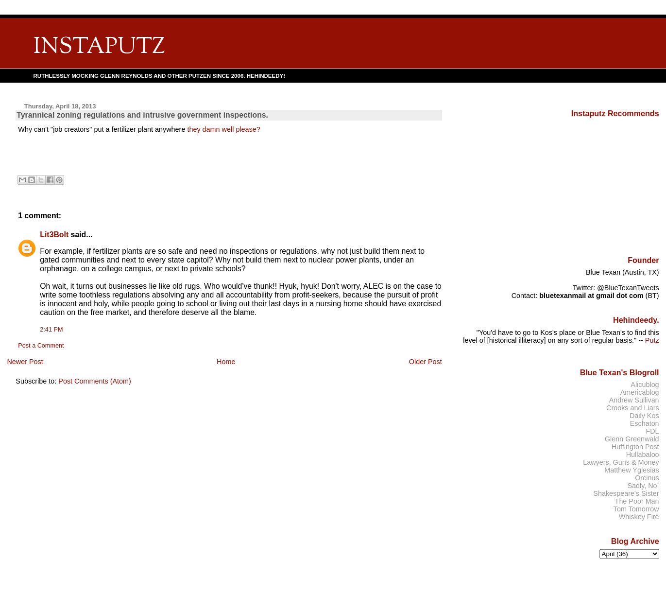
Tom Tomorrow (636, 509)
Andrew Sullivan (634, 400)
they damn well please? (223, 129)
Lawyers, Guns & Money (621, 462)
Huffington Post (635, 447)
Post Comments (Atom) (94, 381)
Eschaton (644, 423)
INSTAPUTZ (99, 47)
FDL (652, 431)
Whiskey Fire (639, 517)
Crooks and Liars (632, 408)
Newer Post (25, 362)
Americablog (639, 392)
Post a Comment (41, 345)
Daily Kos (644, 416)
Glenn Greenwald (632, 439)
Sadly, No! (643, 486)
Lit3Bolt (54, 234)
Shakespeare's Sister (626, 493)
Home (226, 362)
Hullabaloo (642, 454)
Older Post (425, 362)
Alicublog (645, 384)
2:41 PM (51, 329)
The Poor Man (637, 501)
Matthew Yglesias (631, 470)
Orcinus (647, 478)
